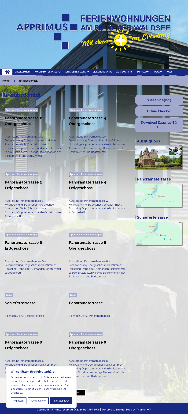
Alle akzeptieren (61, 400)
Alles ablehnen (38, 400)
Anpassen (19, 400)
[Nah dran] (74, 368)
